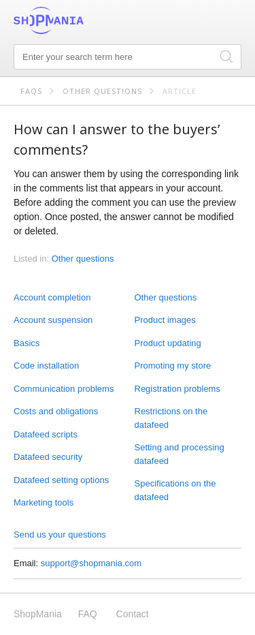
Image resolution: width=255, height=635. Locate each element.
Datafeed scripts (46, 434)
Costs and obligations (56, 411)
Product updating (168, 343)
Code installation (46, 365)
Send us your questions (60, 534)
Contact (132, 613)
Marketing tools (43, 502)
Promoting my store (173, 365)
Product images (165, 320)
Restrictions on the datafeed (171, 418)
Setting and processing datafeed (179, 454)
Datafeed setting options (61, 480)
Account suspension (53, 320)
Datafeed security (48, 457)
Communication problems (64, 389)
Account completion (52, 297)
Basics (26, 343)
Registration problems (177, 389)
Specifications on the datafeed (175, 490)
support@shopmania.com (91, 563)
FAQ (87, 613)
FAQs (31, 91)
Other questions (102, 91)
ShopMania (82, 20)
